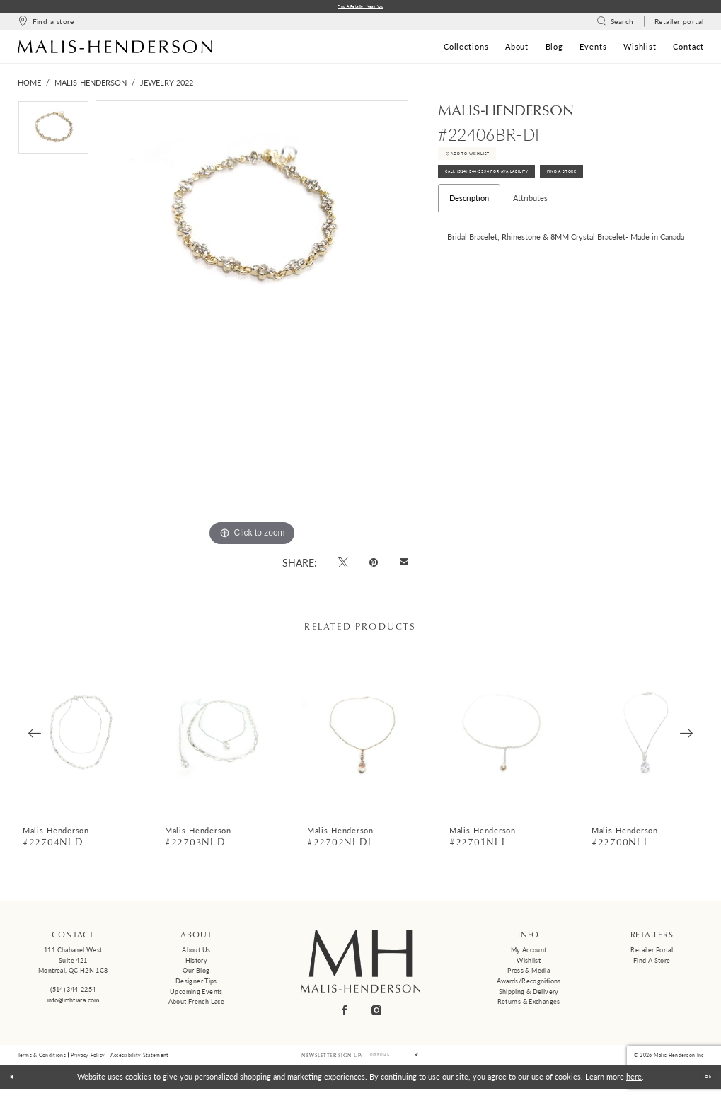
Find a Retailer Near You (360, 8)
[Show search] (615, 25)
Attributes (530, 227)
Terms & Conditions (42, 1060)
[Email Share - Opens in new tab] (403, 566)
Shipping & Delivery (529, 995)
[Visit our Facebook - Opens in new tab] (344, 1013)
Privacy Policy (88, 1060)
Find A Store (646, 196)
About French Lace (196, 1005)
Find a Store (651, 963)
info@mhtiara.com (73, 1002)
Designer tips (196, 984)
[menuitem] (46, 25)
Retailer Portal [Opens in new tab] (651, 953)
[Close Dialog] (15, 1086)
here (634, 1085)
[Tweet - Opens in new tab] (343, 566)
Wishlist (529, 963)
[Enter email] (393, 1061)
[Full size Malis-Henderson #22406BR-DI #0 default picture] (252, 329)
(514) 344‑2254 (73, 993)
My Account (529, 953)
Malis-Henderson (90, 86)
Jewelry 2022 (166, 86)
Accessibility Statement (139, 1060)
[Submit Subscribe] (434, 1061)
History (196, 963)
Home (29, 86)
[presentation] (77, 736)
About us (196, 953)
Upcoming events (196, 995)
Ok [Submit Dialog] (703, 1085)
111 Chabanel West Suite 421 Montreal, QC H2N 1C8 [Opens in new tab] (73, 963)
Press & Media (528, 973)
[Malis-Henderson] (115, 49)
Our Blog (196, 973)
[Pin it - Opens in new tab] (374, 566)
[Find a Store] (46, 25)
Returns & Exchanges (528, 1005)
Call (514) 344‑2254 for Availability (520, 196)
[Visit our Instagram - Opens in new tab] (376, 1013)
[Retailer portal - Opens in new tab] (679, 25)
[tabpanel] (53, 134)
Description (469, 227)
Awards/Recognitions (529, 984)
